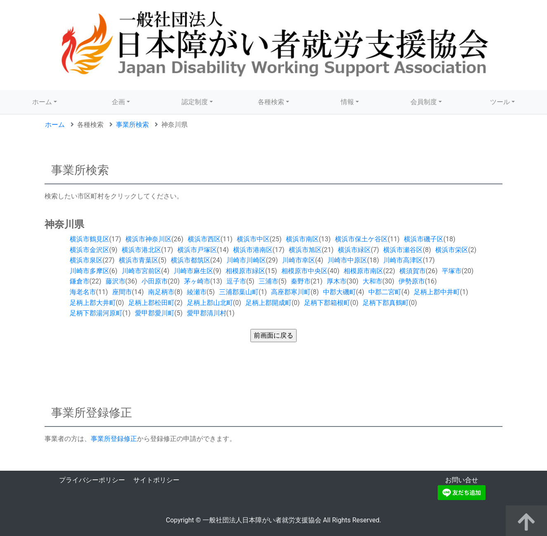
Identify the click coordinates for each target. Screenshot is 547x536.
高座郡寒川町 (291, 292)
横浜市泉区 (86, 260)
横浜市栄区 (451, 250)
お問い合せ (461, 480)
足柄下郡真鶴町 (386, 303)
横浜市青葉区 (138, 260)
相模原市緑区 (245, 271)
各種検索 (271, 102)
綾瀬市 (197, 292)
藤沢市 (115, 281)
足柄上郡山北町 (210, 303)
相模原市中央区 (304, 271)
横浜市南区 (302, 239)
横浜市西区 (204, 239)
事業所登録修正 (114, 439)
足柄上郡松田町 (151, 303)
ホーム (42, 102)
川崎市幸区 (298, 260)
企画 (118, 102)
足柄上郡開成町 (268, 303)
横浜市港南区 (253, 250)
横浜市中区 (253, 239)
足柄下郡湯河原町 (96, 313)
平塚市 (452, 271)
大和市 (372, 281)
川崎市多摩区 (89, 271)
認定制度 (195, 102)
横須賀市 (412, 271)
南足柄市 (161, 292)
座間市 (122, 292)
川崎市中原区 (347, 260)
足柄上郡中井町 (437, 292)
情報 (347, 102)
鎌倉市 (80, 281)
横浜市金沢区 (89, 250)
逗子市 (236, 281)
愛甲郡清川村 (206, 313)
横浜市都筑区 (190, 260)
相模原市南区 (363, 271)
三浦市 (268, 281)
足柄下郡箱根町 (327, 303)
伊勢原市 (411, 281)
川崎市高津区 (403, 260)
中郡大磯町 (339, 292)
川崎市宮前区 (141, 271)
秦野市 (301, 281)
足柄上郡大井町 (93, 303)
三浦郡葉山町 (239, 292)
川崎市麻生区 (193, 271)
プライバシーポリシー (92, 480)
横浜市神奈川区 (148, 239)
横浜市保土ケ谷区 (361, 239)
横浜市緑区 (354, 250)
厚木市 (337, 281)
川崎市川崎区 (246, 260)
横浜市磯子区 (423, 239)
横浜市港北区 (141, 250)
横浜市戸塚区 (197, 250)
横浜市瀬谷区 (403, 250)
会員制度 (423, 102)
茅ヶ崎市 (197, 281)
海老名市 (83, 292)
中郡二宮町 (384, 292)
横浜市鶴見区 (89, 239)
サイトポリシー (156, 480)
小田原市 (154, 281)
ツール (500, 102)
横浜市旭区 (305, 250)
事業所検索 (132, 125)
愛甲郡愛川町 (154, 313)
